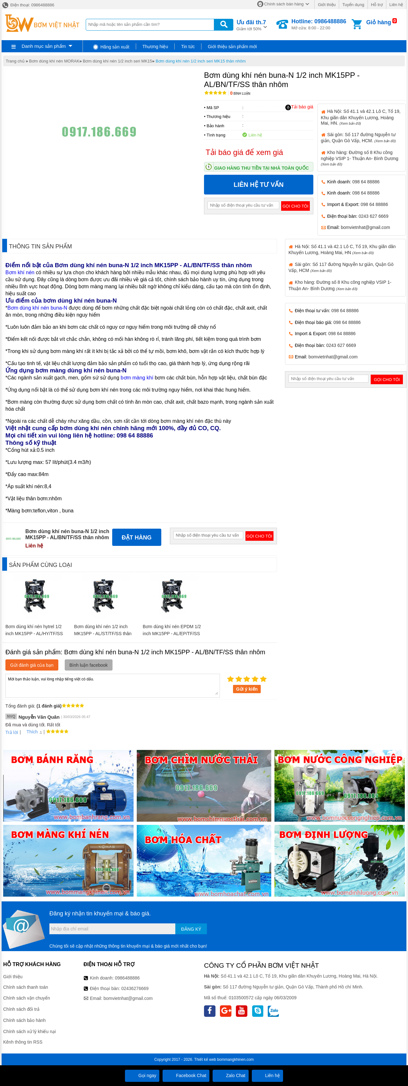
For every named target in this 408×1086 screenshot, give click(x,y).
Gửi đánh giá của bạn (32, 665)
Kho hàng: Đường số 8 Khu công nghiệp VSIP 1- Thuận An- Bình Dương (359, 158)
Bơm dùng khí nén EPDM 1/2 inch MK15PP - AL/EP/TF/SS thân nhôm (172, 633)
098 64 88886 (366, 181)
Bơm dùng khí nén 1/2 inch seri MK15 (117, 61)
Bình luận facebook (88, 665)
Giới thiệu (326, 4)
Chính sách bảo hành (24, 1020)
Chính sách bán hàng (284, 4)
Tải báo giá (299, 107)
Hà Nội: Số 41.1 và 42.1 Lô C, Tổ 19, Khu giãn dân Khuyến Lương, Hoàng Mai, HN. (361, 117)
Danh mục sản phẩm (44, 46)
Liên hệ (396, 4)
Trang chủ (15, 61)
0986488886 (127, 977)
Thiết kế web (205, 1059)
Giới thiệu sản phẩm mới (232, 46)
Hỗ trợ (377, 4)
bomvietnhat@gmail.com (365, 227)
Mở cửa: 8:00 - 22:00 (318, 24)
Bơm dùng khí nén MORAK (54, 61)
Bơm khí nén (19, 272)
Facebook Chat (186, 1075)
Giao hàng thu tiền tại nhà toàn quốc (261, 168)
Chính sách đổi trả (21, 1009)
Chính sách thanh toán (25, 987)
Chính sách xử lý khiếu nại (29, 1031)
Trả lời (11, 732)
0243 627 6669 (373, 216)
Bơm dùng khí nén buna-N (37, 308)
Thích (30, 731)
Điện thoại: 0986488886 (28, 5)
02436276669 (135, 988)
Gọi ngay (142, 1075)
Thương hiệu (155, 46)
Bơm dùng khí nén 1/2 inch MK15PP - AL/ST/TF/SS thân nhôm (102, 633)
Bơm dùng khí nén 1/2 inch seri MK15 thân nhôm (201, 61)
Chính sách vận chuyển (26, 998)
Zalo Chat (230, 1075)
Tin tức (188, 46)
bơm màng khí (137, 377)
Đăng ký (191, 929)
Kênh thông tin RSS (22, 1042)
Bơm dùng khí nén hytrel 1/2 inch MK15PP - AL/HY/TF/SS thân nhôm (34, 633)
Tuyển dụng (353, 4)
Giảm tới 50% (251, 24)
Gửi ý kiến (247, 689)
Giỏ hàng (378, 22)
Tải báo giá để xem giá (244, 152)
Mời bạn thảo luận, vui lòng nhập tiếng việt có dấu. (112, 685)
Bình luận (240, 93)
